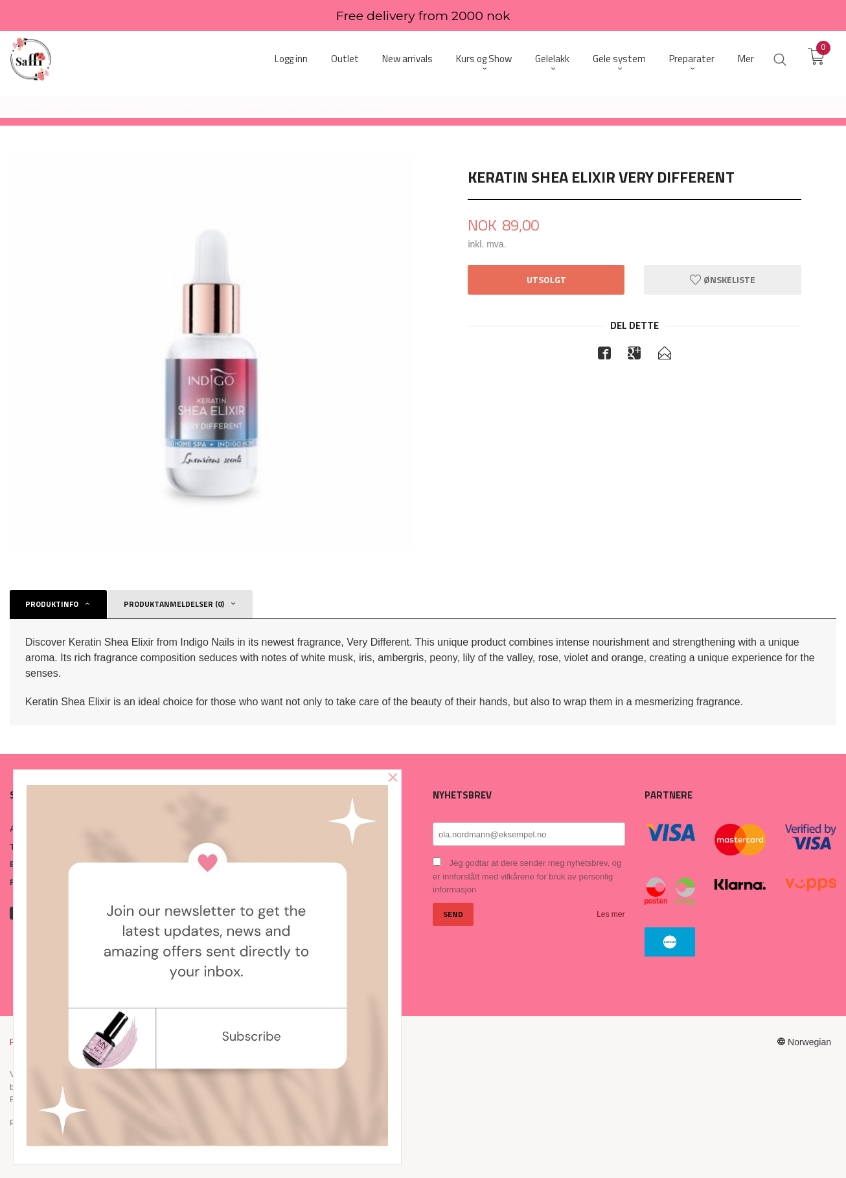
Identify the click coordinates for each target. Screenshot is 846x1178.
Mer (746, 58)
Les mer (610, 914)
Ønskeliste (722, 279)
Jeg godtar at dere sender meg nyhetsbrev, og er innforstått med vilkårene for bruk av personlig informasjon (527, 876)
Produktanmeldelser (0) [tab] (174, 604)
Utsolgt (546, 279)
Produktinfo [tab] (51, 604)
